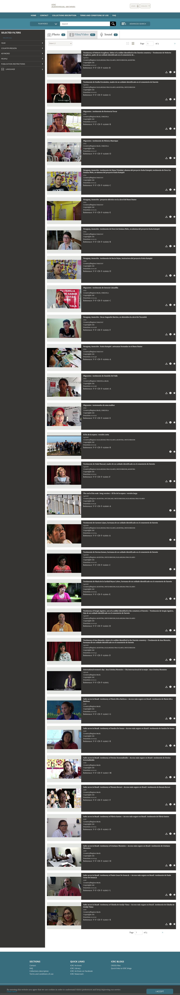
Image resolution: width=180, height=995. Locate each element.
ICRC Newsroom (77, 974)
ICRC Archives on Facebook (81, 971)
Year (3, 43)
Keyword (5, 53)
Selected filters (11, 32)
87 (92, 34)
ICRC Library (75, 968)
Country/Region (9, 48)
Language (8, 69)
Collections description (64, 15)
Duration (86, 65)
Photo (56, 35)
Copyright (87, 63)
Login (133, 6)
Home (33, 15)
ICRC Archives (76, 965)
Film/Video (82, 35)
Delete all (7, 38)
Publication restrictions (13, 64)
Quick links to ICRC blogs (121, 968)
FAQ (114, 15)
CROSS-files (116, 965)
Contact (44, 15)
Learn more (12, 992)
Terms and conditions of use (94, 15)
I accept (160, 991)
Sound (108, 35)
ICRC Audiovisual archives (63, 5)
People (4, 59)
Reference (87, 68)
